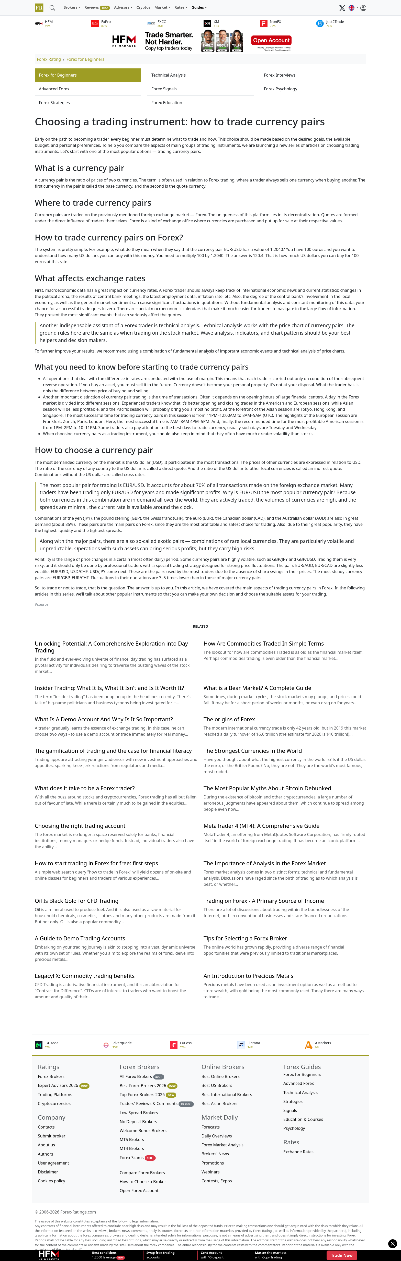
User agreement (53, 1163)
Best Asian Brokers (219, 1103)
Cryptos (143, 7)
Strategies (293, 1101)
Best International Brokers (227, 1094)
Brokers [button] (70, 7)
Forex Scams (138, 1158)
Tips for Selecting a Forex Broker (245, 938)
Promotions (213, 1163)
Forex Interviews (280, 75)
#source (41, 604)
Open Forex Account (139, 1190)
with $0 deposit (212, 1255)
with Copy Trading (270, 1255)
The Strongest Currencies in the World (253, 750)
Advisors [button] (121, 7)
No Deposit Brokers (138, 1121)
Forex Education (166, 102)
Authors (45, 1154)
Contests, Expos (217, 1181)
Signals (290, 1110)
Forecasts (211, 1127)
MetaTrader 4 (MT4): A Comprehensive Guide (261, 825)
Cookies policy (51, 1181)
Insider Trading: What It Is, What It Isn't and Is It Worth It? (109, 688)
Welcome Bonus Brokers (143, 1130)
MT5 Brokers (132, 1139)
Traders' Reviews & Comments (157, 1104)
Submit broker (51, 1136)
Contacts (46, 1127)
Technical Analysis (168, 75)
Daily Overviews (217, 1136)
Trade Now (342, 1255)
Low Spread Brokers (139, 1113)
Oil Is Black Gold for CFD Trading (77, 900)
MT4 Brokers (132, 1148)
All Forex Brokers (142, 1077)
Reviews (97, 7)
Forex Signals (164, 89)
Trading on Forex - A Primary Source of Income (264, 900)
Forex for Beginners (85, 59)
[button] (353, 8)
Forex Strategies (54, 102)
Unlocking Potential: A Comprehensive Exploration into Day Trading (111, 647)
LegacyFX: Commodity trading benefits (85, 975)
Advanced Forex (54, 89)
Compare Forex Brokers (142, 1172)
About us (46, 1145)
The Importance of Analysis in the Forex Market (265, 863)
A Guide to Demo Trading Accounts (80, 938)
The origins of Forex (229, 719)
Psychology (294, 1128)
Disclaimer (48, 1172)
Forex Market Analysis (222, 1145)
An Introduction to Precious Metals (248, 975)
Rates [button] (179, 7)
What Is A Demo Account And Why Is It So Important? (104, 719)
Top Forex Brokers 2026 (148, 1095)
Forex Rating (49, 59)
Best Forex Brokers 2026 (148, 1086)
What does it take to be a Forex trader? (85, 788)
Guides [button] (198, 7)
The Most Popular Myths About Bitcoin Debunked (267, 788)
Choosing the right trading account (80, 825)
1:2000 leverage (104, 1255)
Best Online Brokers (221, 1076)
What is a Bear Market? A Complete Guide (257, 688)
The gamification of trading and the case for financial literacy (113, 750)
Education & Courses (303, 1119)
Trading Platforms (55, 1094)
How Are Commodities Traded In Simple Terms (264, 643)
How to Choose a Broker (143, 1181)
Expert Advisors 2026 (64, 1085)
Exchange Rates (298, 1152)
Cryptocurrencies (54, 1103)
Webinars (211, 1172)
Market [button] (161, 7)
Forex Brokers (51, 1076)
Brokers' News (215, 1154)
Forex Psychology (280, 89)
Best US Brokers (217, 1085)
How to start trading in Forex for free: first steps (96, 863)
